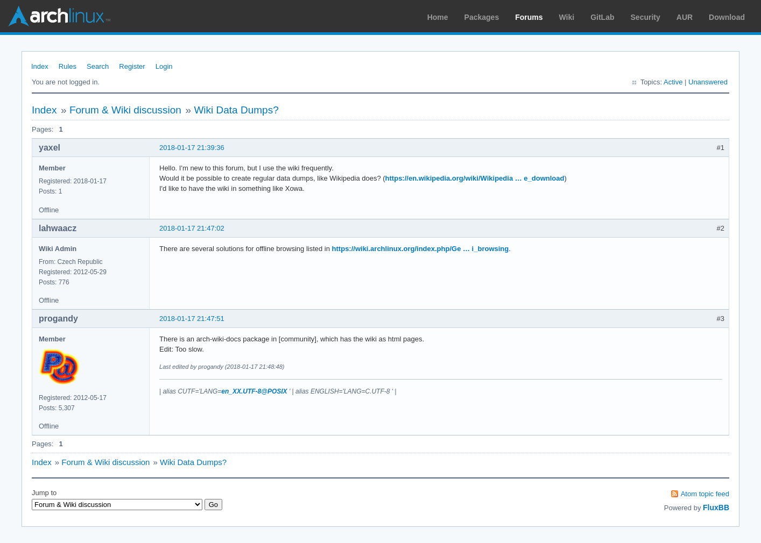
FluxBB (716, 507)
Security (645, 17)
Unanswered (708, 82)
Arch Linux (59, 16)
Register (132, 66)
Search (98, 66)
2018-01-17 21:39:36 (191, 148)
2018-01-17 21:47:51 (191, 319)
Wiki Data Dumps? (236, 110)
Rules (67, 66)
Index (39, 66)
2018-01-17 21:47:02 (191, 228)
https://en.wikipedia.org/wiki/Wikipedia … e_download (475, 178)
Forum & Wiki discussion (125, 110)
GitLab (602, 17)
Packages (481, 17)
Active (673, 82)
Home (437, 17)
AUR (685, 17)
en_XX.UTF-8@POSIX (254, 391)
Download (727, 17)
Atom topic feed (705, 494)
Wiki (567, 17)
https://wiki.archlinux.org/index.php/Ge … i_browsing (420, 249)
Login (164, 66)
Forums (528, 17)
